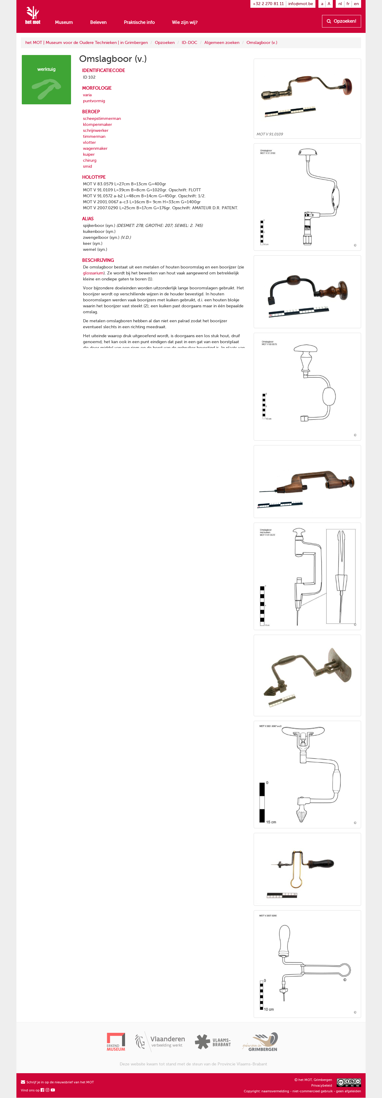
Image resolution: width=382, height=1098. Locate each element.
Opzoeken (165, 42)
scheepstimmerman (102, 118)
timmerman (94, 136)
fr (347, 3)
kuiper (89, 154)
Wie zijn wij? (185, 22)
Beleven (98, 22)
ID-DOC (189, 42)
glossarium (93, 273)
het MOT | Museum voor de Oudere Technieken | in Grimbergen (86, 42)
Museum (64, 22)
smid (87, 166)
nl (340, 3)
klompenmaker (97, 124)
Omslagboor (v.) (262, 42)
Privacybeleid (321, 1086)
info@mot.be (300, 3)
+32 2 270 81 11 (268, 3)
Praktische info (139, 22)
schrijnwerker (95, 130)
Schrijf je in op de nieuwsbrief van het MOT (57, 1082)
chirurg (89, 160)
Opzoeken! (341, 21)
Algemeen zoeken (221, 42)
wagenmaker (95, 148)
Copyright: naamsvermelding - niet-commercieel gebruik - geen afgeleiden (302, 1091)
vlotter (89, 142)
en (356, 3)
